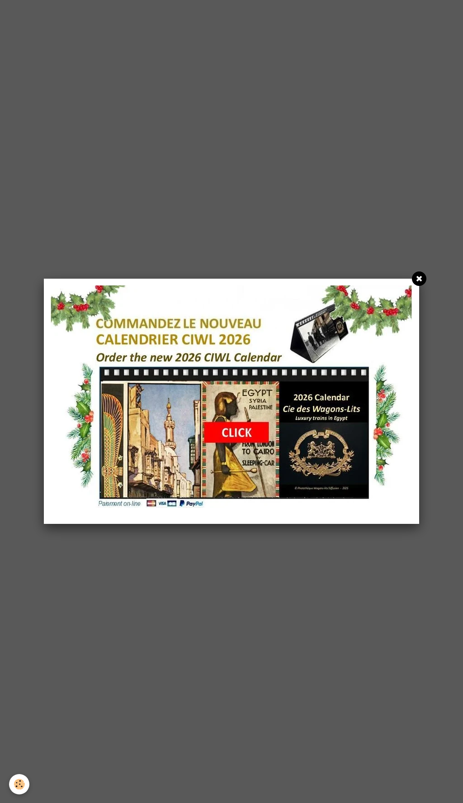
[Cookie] (19, 784)
